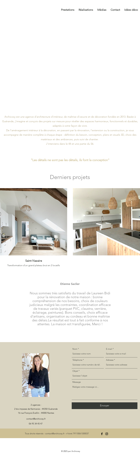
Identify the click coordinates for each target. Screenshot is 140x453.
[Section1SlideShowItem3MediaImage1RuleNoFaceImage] (73, 325)
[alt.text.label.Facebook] (102, 434)
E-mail (109, 349)
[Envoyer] (104, 405)
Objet (75, 371)
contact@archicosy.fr (36, 418)
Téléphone (77, 360)
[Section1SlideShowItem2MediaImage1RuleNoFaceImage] (70, 325)
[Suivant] (124, 303)
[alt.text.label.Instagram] (106, 434)
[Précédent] (15, 303)
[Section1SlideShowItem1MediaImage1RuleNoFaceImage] (67, 325)
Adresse (109, 360)
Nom (74, 349)
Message (76, 382)
